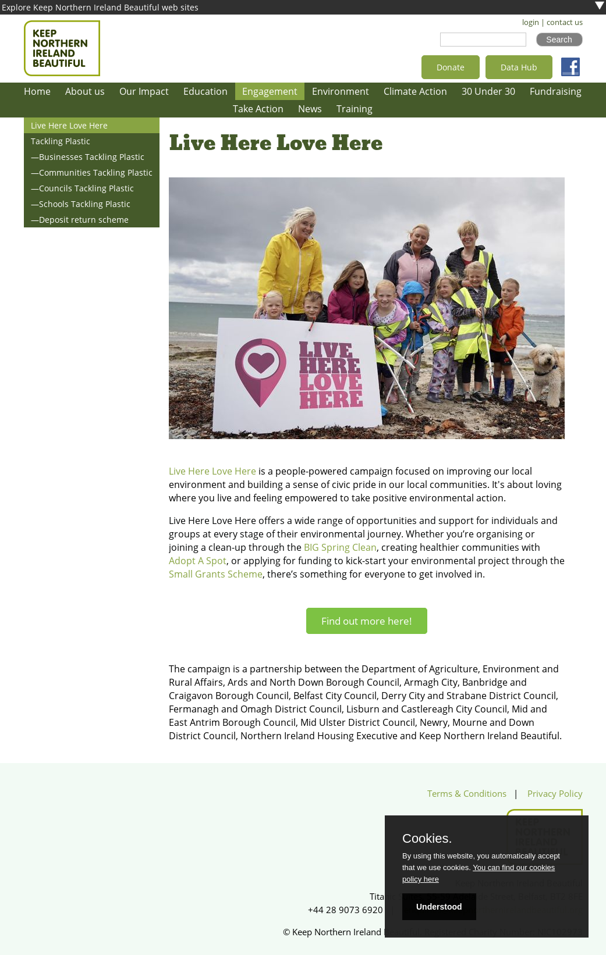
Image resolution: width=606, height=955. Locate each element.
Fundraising (556, 91)
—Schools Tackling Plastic (80, 203)
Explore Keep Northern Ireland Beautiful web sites (100, 7)
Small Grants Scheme (216, 574)
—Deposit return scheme (80, 219)
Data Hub (519, 67)
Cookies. (427, 838)
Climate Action (415, 91)
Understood (439, 906)
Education (205, 91)
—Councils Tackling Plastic (82, 188)
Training (354, 108)
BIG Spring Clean (340, 547)
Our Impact (144, 91)
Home (37, 91)
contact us (565, 22)
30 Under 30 (488, 91)
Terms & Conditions (466, 793)
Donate (451, 67)
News (310, 108)
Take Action (258, 108)
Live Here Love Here (69, 125)
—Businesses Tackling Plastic (87, 156)
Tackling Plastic (60, 141)
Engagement (269, 91)
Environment (340, 91)
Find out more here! (366, 621)
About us (85, 91)
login (530, 22)
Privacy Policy (555, 793)
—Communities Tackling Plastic (92, 172)
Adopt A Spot (197, 560)
